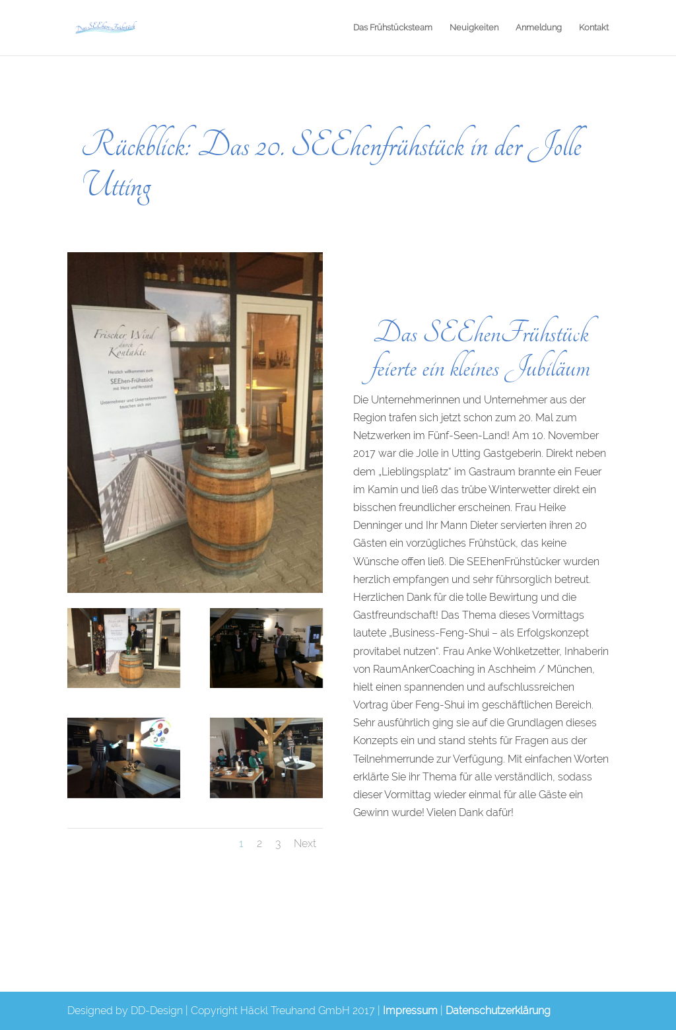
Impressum (410, 1010)
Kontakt (594, 27)
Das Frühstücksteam (392, 27)
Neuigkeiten (474, 27)
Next (305, 843)
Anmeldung (539, 27)
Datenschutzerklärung (498, 1010)
